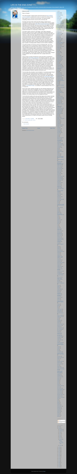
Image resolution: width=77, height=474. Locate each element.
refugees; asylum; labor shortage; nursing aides (60, 372)
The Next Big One (61, 443)
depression (59, 281)
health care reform (60, 118)
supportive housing (60, 397)
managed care (59, 337)
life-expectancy (59, 43)
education (58, 290)
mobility (58, 123)
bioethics (58, 51)
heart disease (59, 311)
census (58, 258)
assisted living (59, 110)
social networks (59, 390)
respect (58, 379)
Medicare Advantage (60, 85)
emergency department (59, 293)
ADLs (58, 82)
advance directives (60, 87)
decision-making (59, 22)
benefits (58, 247)
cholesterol (59, 261)
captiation (58, 255)
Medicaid (58, 55)
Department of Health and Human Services (60, 205)
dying (58, 19)
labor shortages (59, 329)
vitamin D (58, 415)
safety (58, 381)
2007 (59, 465)
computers (59, 267)
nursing (58, 346)
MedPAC (58, 212)
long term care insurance (59, 333)
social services (59, 393)
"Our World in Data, (30, 85)
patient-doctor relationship (59, 187)
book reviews (59, 250)
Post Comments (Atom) (30, 130)
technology (59, 39)
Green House (59, 207)
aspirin (58, 246)
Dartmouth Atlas (59, 137)
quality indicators (60, 367)
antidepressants (59, 239)
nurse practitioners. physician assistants (60, 344)
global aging (59, 57)
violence (58, 412)
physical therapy (59, 124)
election (58, 291)
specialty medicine (60, 394)
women (58, 416)
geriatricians (59, 161)
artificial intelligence (60, 244)
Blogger (44, 471)
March (60, 437)
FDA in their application (34, 57)
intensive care (59, 325)
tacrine (58, 398)
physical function (60, 357)
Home (38, 128)
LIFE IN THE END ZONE (21, 5)
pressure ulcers (59, 363)
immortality (59, 60)
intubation (58, 326)
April (60, 436)
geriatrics (58, 117)
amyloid (58, 142)
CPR (58, 83)
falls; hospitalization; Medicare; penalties (60, 157)
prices (58, 365)
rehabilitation (59, 375)
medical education (60, 176)
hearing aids (59, 167)
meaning (58, 122)
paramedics (59, 356)
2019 (59, 448)
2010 (59, 461)
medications (59, 38)
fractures (58, 299)
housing (58, 317)
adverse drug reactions (59, 229)
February (60, 439)
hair (57, 307)
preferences (59, 362)
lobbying (58, 331)
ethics (58, 114)
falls (57, 93)
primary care (59, 101)
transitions (59, 407)
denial (58, 280)
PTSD (58, 218)
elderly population (60, 42)
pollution (58, 358)
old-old (58, 350)
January (60, 445)
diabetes (58, 286)
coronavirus (59, 147)
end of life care (59, 21)
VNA (58, 226)
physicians (59, 34)
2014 (59, 455)
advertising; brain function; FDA (60, 234)
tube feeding (59, 132)
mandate (58, 338)
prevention (59, 100)
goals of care (59, 96)
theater (58, 402)
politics (58, 192)
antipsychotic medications (59, 241)
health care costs (60, 97)
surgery (58, 195)
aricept (58, 242)
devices (58, 285)
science (58, 384)
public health (59, 194)
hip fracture (59, 169)
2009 (59, 462)
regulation (58, 374)
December (61, 429)
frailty (58, 16)
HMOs (58, 211)
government (59, 64)
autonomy (58, 72)
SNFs (58, 223)
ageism (58, 61)
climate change (59, 143)
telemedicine (59, 196)
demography (59, 91)
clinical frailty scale (60, 262)
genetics (58, 305)
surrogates (59, 131)
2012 (59, 458)
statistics (58, 70)
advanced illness (60, 108)
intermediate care (60, 98)
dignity (58, 287)
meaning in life (59, 77)
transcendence (59, 406)
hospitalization (59, 65)
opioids (58, 181)
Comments (60, 422)
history (58, 119)
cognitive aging (59, 266)
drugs (58, 29)
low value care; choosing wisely (59, 335)
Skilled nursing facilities (59, 106)
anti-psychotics (59, 109)
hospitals (58, 32)
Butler (58, 201)
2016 (59, 452)
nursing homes (59, 25)
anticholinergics (59, 238)
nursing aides (59, 177)
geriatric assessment (60, 159)
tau (57, 399)
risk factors (59, 128)
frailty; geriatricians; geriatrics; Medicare (60, 301)
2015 (59, 454)
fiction (58, 115)
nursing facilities (59, 178)
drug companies (59, 92)
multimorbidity (59, 79)
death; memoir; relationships (59, 279)
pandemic (58, 183)
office (58, 349)
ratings (58, 127)
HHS (58, 208)
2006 (59, 466)
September (61, 430)
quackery (58, 366)
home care (59, 52)
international (59, 173)
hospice (58, 47)
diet (57, 152)
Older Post (52, 128)
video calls (59, 411)
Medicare (58, 12)
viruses (58, 413)
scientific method (60, 385)
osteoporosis (59, 182)
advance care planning (59, 18)
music (58, 341)
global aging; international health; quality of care (60, 164)
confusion (58, 146)
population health (60, 361)
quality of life (59, 126)
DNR (58, 71)
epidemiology (59, 113)
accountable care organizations (60, 140)
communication (59, 56)
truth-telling (59, 408)
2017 (59, 451)
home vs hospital (60, 315)
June (60, 433)
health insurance (60, 30)
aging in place (59, 235)
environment (59, 297)
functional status (59, 75)
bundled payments (60, 251)
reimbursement (59, 376)
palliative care (59, 33)
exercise (58, 155)
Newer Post (24, 128)
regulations (59, 102)
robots (58, 380)
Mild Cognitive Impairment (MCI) (60, 214)
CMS (58, 136)
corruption (58, 272)
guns (58, 306)
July (60, 432)
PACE (58, 217)
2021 (59, 428)
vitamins (58, 200)
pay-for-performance (60, 188)
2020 (59, 447)
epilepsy (58, 298)
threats (58, 403)
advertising (59, 232)
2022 (59, 426)
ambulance (59, 236)
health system (59, 310)
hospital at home (60, 316)
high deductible (59, 168)
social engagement (60, 389)
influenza (58, 172)
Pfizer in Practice (60, 441)
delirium (58, 89)
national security (59, 342)
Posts (59, 420)
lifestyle (58, 174)
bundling (58, 252)
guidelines (58, 76)
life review (58, 330)
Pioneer (58, 222)
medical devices (59, 66)
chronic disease (59, 46)
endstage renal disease (59, 295)
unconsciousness (60, 199)
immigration (59, 320)
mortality (58, 48)
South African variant (48, 76)
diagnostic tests (59, 151)
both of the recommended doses (42, 23)
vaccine (58, 133)
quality (58, 41)
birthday (58, 248)
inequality (58, 321)
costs (58, 28)
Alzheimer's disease (60, 23)
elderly (58, 37)
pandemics (59, 185)
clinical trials (59, 263)
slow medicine (59, 388)
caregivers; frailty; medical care (60, 257)
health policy (59, 15)
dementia (58, 13)
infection (58, 322)
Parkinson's (59, 219)
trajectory (58, 404)
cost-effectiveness (60, 273)
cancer (58, 88)
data (58, 148)
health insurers (59, 309)
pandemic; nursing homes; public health (60, 353)
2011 (59, 459)
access (58, 227)
